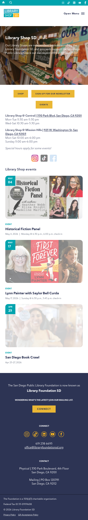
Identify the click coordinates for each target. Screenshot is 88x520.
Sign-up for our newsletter (52, 93)
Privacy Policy (9, 514)
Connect (44, 409)
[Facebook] (53, 158)
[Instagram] (34, 158)
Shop (21, 93)
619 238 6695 (44, 443)
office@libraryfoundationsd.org (44, 447)
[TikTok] (44, 158)
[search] (10, 2)
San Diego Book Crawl (22, 357)
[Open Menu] (74, 13)
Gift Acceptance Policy (28, 514)
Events (44, 104)
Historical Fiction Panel (22, 229)
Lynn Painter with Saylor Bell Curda (32, 293)
